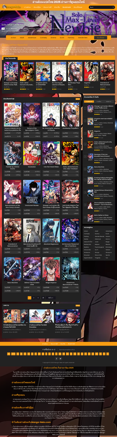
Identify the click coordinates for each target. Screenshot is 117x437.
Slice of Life (98, 255)
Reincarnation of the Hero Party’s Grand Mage (12, 207)
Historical (110, 123)
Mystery (101, 208)
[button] (102, 33)
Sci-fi (109, 112)
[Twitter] (60, 358)
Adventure (32, 38)
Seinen (100, 124)
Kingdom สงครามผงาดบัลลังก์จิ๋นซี (103, 119)
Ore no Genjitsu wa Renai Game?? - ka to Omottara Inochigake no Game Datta (103, 203)
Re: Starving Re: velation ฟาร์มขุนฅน (51, 129)
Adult (22, 38)
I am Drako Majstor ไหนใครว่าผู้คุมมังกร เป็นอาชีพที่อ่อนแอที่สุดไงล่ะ (70, 207)
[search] (113, 7)
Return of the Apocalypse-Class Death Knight (32, 130)
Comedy (43, 38)
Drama (53, 38)
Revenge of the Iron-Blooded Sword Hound (102, 155)
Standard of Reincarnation (12, 245)
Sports (108, 255)
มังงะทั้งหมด (100, 38)
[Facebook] (56, 358)
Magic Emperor (51, 283)
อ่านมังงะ (45, 344)
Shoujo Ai (109, 252)
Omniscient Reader (32, 205)
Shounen (110, 196)
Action (13, 38)
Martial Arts (87, 244)
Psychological (99, 247)
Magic (108, 242)
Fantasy (71, 38)
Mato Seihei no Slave (101, 215)
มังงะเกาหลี (54, 344)
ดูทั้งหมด (77, 99)
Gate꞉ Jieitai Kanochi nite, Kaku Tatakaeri (70, 168)
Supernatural (88, 258)
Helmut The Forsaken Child (31, 284)
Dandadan (32, 167)
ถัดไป (50, 298)
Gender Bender (84, 38)
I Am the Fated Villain (51, 167)
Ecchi (62, 38)
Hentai (86, 239)
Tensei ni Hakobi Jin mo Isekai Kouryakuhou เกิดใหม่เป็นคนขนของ (12, 130)
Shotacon (87, 252)
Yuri (107, 258)
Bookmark (71, 344)
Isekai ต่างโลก (88, 242)
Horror (108, 239)
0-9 (13, 354)
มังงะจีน (62, 344)
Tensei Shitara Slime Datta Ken (103, 191)
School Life (87, 250)
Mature (96, 124)
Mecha (108, 244)
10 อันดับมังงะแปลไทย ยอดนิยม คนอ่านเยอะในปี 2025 (14, 326)
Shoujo (97, 252)
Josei (96, 242)
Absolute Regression (51, 244)
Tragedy (104, 135)
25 (43, 298)
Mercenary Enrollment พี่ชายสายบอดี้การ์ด (31, 245)
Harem (101, 160)
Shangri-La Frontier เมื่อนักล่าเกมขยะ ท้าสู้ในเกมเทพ (51, 206)
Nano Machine (12, 283)
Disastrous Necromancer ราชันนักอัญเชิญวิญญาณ (70, 284)
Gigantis (97, 131)
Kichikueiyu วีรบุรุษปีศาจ (70, 128)
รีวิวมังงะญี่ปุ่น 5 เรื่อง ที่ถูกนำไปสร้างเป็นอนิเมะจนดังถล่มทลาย (66, 326)
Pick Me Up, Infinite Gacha (12, 168)
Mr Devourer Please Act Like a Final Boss (70, 245)
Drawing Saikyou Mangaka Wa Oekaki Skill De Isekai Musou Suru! (103, 179)
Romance (105, 160)
